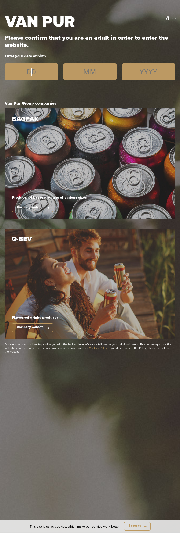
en (174, 18)
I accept (135, 526)
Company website (30, 207)
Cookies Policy (98, 348)
